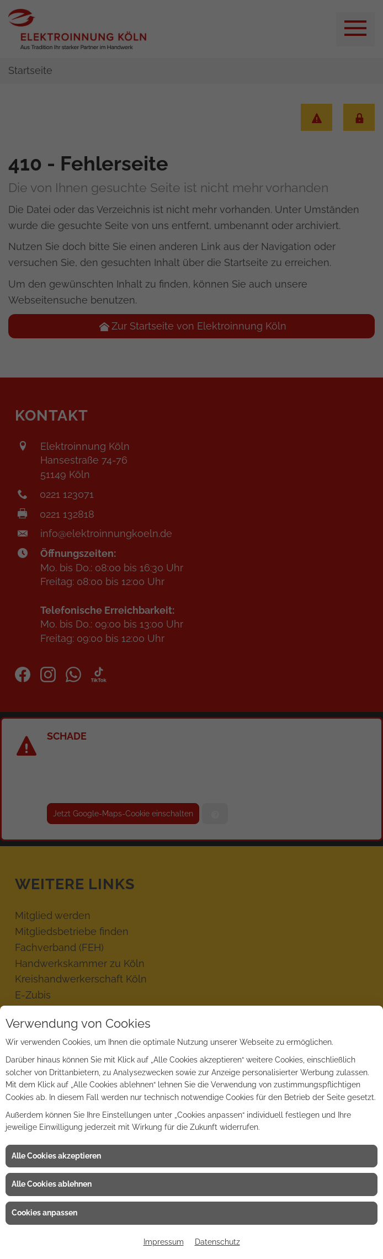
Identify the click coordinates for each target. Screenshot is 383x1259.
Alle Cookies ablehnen (52, 1184)
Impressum (163, 1241)
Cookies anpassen (44, 1212)
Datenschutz (217, 1241)
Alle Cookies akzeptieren (56, 1155)
